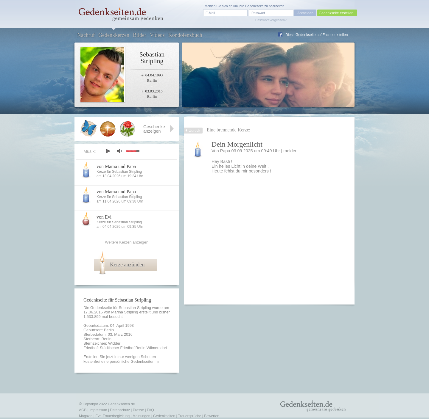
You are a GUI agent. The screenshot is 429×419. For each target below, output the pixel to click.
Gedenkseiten (164, 416)
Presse (138, 410)
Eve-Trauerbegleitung (112, 416)
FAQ (150, 410)
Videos (157, 35)
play (108, 151)
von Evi (104, 216)
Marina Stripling (124, 312)
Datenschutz (120, 410)
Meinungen (141, 416)
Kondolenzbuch (185, 35)
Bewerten (211, 416)
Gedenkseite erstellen (336, 13)
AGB (82, 410)
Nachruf (86, 35)
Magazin (85, 416)
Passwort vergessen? (271, 20)
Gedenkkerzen (113, 35)
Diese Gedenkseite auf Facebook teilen (316, 35)
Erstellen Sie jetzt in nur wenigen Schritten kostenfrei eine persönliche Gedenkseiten (119, 359)
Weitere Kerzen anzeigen (126, 242)
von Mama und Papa (116, 166)
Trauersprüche (189, 416)
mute (119, 151)
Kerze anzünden (127, 265)
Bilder (139, 35)
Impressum (98, 410)
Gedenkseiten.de (121, 404)
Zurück (194, 130)
